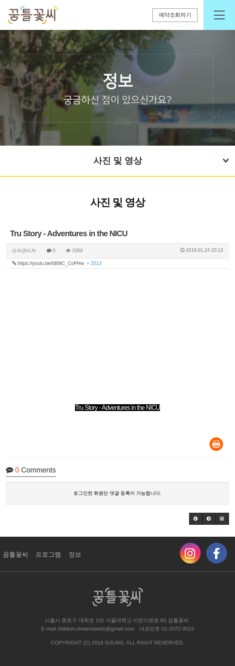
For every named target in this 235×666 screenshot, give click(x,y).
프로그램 (48, 554)
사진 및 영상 (161, 160)
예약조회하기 (175, 15)
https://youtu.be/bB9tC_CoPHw (56, 263)
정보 (75, 554)
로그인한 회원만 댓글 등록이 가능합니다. (117, 493)
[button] (196, 519)
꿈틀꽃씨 (15, 554)
